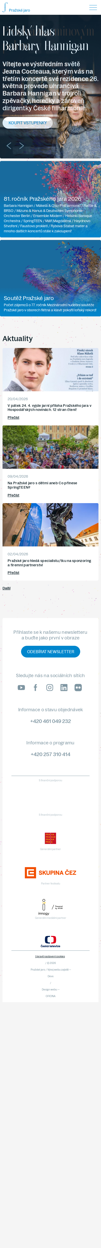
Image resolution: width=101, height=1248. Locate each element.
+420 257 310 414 (50, 754)
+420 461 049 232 (50, 721)
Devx (51, 976)
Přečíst (13, 417)
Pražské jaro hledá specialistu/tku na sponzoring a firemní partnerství (49, 562)
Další (6, 588)
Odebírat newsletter (50, 651)
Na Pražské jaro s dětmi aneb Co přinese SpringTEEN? (42, 485)
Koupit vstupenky (28, 115)
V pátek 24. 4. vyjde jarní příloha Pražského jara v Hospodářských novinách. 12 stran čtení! (49, 407)
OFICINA (51, 996)
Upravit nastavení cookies (50, 956)
